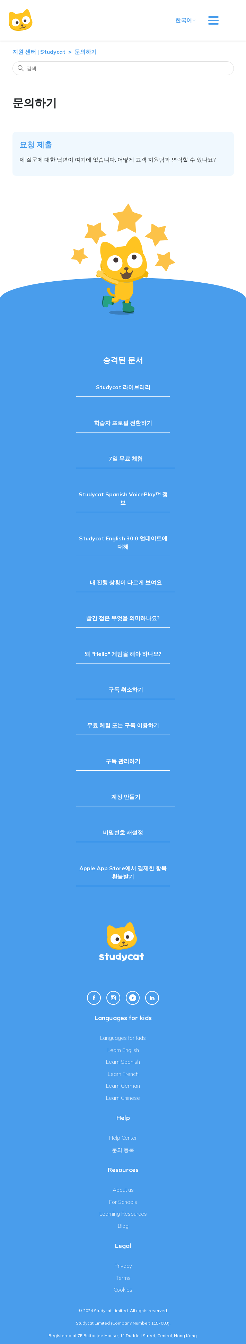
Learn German (123, 1085)
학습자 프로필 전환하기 (123, 422)
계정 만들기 (125, 796)
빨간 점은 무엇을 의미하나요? (123, 618)
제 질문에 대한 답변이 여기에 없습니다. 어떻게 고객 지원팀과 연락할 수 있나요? (117, 159)
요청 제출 (35, 144)
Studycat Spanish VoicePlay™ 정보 (123, 498)
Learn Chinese (123, 1098)
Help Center (123, 1138)
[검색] (123, 68)
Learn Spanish (123, 1062)
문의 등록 (123, 1150)
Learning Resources (123, 1213)
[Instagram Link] (113, 998)
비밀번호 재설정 (123, 832)
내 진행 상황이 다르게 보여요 (126, 582)
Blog (123, 1226)
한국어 (185, 20)
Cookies (123, 1289)
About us (123, 1190)
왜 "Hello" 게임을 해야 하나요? (123, 653)
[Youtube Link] (133, 998)
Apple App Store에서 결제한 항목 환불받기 (123, 872)
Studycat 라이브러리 (123, 387)
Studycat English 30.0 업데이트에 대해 (123, 542)
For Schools (123, 1202)
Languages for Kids (123, 1038)
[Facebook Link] (94, 998)
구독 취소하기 (125, 689)
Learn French (123, 1074)
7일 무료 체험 (126, 458)
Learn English (123, 1050)
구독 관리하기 (123, 760)
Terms (123, 1278)
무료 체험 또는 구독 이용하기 (123, 725)
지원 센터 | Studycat (38, 51)
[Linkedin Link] (152, 998)
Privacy (123, 1265)
